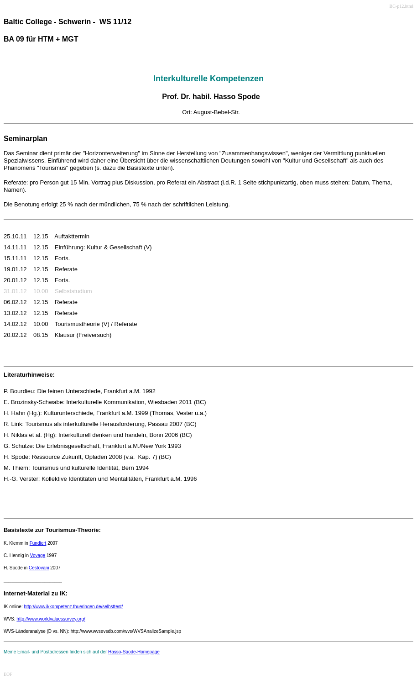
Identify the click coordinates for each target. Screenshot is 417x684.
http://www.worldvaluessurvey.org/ (50, 618)
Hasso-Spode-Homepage (134, 651)
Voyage (37, 555)
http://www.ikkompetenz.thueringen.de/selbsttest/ (73, 606)
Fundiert (38, 543)
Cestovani (39, 567)
